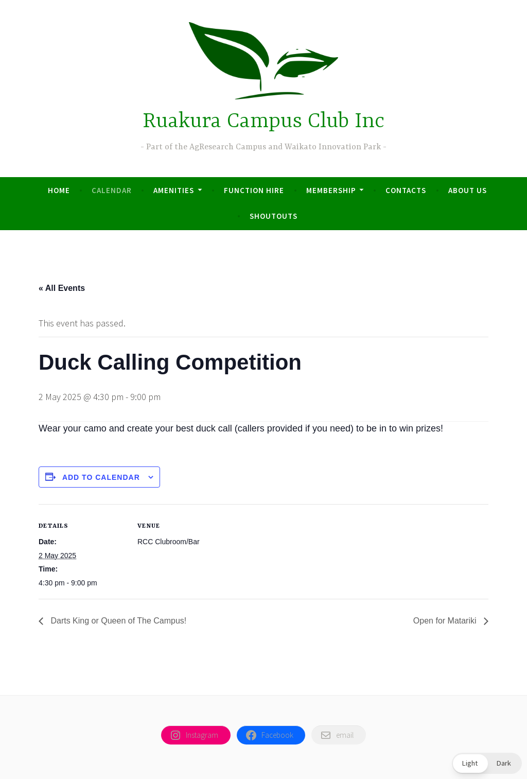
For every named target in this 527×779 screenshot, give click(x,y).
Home (59, 190)
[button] (487, 763)
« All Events (62, 288)
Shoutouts (273, 216)
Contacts (405, 190)
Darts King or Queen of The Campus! (117, 620)
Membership (331, 190)
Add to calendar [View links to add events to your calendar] (101, 477)
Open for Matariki (446, 620)
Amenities (173, 190)
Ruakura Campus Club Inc (263, 122)
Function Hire (254, 190)
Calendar (112, 190)
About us (467, 190)
